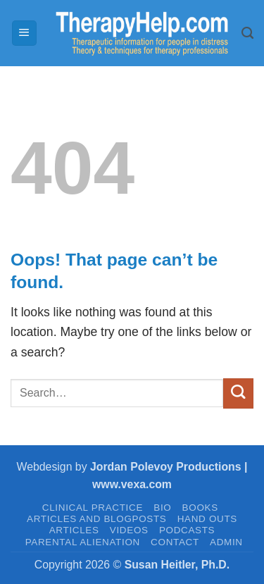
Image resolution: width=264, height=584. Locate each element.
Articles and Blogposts (96, 519)
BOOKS (200, 507)
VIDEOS (129, 530)
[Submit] (238, 393)
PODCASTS (187, 530)
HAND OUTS (207, 519)
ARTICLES (74, 530)
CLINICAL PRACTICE (92, 507)
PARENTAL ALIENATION (82, 542)
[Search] (247, 33)
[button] (24, 33)
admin (226, 542)
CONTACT (175, 542)
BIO (162, 507)
